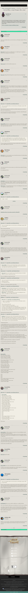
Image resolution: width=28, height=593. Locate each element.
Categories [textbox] (3, 5)
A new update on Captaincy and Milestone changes (11, 25)
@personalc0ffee (3, 354)
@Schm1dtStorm (4, 288)
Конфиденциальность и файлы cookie (8, 589)
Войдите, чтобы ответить (3, 31)
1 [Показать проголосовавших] (26, 46)
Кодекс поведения (16, 589)
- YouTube (14, 201)
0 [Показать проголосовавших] (26, 34)
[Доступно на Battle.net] (14, 561)
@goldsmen (2, 247)
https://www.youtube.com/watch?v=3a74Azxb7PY (12, 212)
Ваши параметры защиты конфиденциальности (10, 588)
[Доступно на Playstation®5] (14, 551)
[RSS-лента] (1, 8)
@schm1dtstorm (3, 212)
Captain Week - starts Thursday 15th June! (12, 103)
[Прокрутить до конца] (17, 592)
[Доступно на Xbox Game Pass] (14, 559)
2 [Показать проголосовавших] (26, 58)
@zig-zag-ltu (2, 103)
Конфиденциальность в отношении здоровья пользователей (14, 590)
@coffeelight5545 (3, 503)
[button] (12, 5)
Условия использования (21, 588)
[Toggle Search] (25, 5)
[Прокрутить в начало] (10, 592)
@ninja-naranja (4, 292)
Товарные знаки (22, 589)
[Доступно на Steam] (14, 556)
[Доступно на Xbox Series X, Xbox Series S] (14, 548)
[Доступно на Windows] (14, 553)
